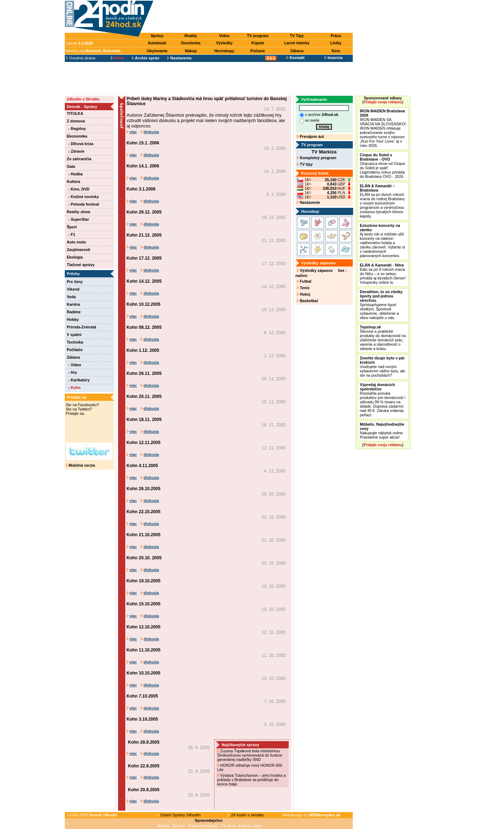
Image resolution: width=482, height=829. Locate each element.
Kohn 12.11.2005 (144, 442)
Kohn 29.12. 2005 (144, 212)
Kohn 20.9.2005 (143, 789)
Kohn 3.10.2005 (142, 719)
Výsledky (224, 43)
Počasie (258, 51)
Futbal (304, 281)
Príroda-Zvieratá (81, 327)
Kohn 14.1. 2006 (143, 166)
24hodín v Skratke (83, 99)
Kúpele (257, 43)
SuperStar (78, 219)
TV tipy (304, 164)
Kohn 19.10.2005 (144, 580)
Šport (72, 227)
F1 (71, 234)
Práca (335, 35)
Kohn (74, 387)
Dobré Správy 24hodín (179, 815)
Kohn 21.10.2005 (144, 534)
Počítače (75, 350)
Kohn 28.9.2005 (143, 742)
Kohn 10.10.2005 (144, 673)
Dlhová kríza (81, 144)
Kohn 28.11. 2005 (144, 373)
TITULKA (75, 113)
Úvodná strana (80, 58)
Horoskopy (224, 51)
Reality (191, 35)
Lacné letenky (296, 43)
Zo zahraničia (79, 159)
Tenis (303, 288)
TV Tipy (296, 35)
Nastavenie (308, 202)
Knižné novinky (83, 196)
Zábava (296, 51)
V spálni (74, 334)
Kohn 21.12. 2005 (144, 235)
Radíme (74, 312)
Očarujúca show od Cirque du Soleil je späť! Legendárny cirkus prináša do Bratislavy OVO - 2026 (382, 166)
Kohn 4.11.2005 (142, 465)
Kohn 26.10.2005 (144, 488)
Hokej (303, 294)
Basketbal (307, 301)
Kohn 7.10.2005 (142, 696)
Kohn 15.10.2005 (144, 603)
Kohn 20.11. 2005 (144, 396)
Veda (71, 297)
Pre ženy (75, 281)
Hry (72, 372)
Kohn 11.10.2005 (144, 650)
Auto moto (76, 242)
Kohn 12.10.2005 (144, 626)
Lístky (336, 43)
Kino (336, 51)
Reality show (78, 212)
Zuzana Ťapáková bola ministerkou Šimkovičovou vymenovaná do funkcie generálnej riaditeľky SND (250, 755)
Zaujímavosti (78, 249)
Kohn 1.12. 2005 (143, 350)
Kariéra (73, 304)
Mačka (163, 826)
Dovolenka (191, 43)
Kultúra (73, 181)
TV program (258, 35)
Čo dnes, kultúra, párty (241, 826)
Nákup (191, 51)
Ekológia (75, 257)
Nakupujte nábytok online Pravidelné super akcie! (382, 430)
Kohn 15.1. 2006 (143, 142)
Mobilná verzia (80, 465)
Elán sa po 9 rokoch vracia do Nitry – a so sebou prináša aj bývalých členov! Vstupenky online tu (383, 273)
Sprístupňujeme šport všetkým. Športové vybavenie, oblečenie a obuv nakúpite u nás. (381, 305)
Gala (71, 166)
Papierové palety (203, 826)
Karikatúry (79, 380)
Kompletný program (316, 158)
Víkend (73, 289)
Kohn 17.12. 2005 (144, 258)
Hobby (73, 319)
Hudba (75, 174)
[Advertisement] (254, 17)
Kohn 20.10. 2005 (144, 557)
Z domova (76, 121)
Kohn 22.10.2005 (144, 511)
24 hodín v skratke (246, 815)
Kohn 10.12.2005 (144, 304)
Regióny (77, 128)
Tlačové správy (81, 265)
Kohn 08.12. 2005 (144, 327)
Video (224, 35)
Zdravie (76, 151)
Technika (75, 342)
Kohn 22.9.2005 (143, 765)
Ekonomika (77, 136)
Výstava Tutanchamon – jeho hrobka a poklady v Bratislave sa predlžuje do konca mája (251, 779)
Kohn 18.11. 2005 (144, 419)
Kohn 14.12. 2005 (144, 281)
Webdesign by (312, 815)
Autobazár (157, 43)
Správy (157, 35)
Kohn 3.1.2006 (141, 189)
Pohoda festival (83, 204)
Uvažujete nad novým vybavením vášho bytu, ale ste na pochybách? (382, 366)
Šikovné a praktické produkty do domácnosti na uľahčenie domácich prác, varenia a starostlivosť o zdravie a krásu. (383, 338)
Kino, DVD (79, 189)
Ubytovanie (157, 51)
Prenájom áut (310, 136)
